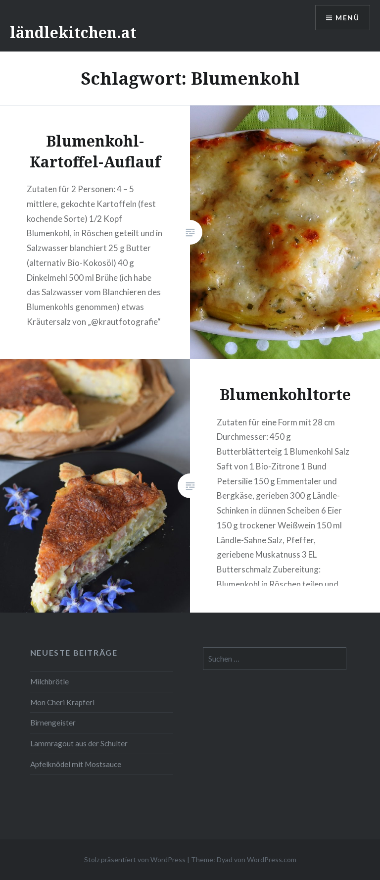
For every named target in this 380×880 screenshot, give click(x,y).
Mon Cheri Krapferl (62, 702)
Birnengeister (53, 722)
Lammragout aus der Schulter (79, 743)
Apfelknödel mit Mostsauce (75, 764)
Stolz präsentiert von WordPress (135, 859)
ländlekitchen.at (73, 32)
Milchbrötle (49, 681)
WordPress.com (271, 859)
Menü (347, 17)
